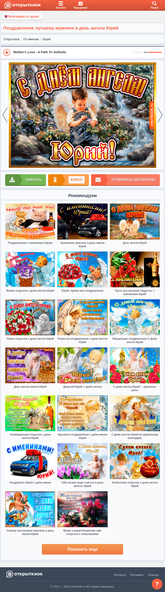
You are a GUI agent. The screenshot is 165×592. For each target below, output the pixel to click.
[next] (160, 115)
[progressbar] (155, 52)
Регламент (137, 574)
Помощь (153, 574)
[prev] (5, 115)
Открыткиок (11, 39)
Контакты (120, 574)
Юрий (47, 39)
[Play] (6, 52)
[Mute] (146, 52)
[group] (82, 52)
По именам (31, 39)
